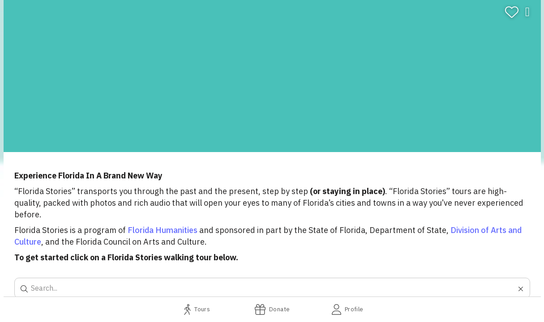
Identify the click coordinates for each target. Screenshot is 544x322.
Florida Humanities (162, 230)
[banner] (272, 76)
